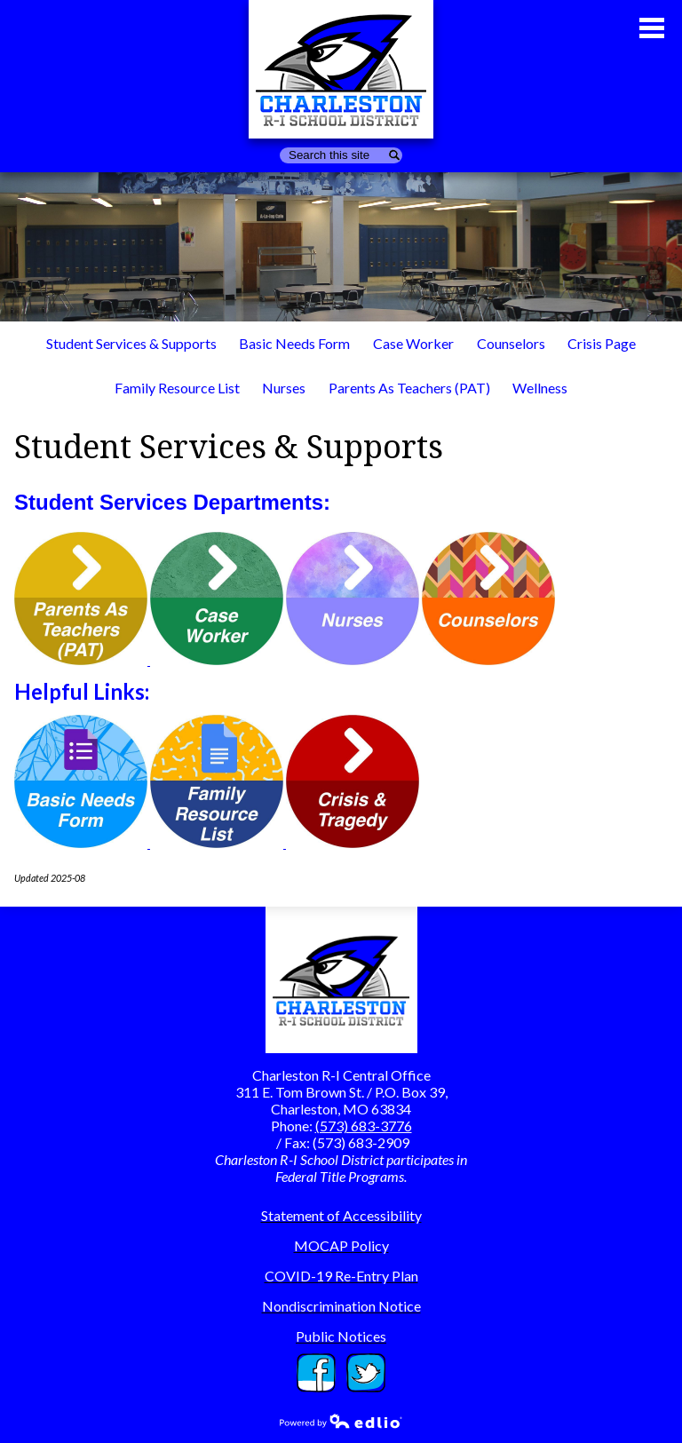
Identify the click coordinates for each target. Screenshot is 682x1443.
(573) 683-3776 (363, 1125)
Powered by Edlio (341, 1421)
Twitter (365, 1372)
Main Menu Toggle (651, 28)
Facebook (316, 1372)
